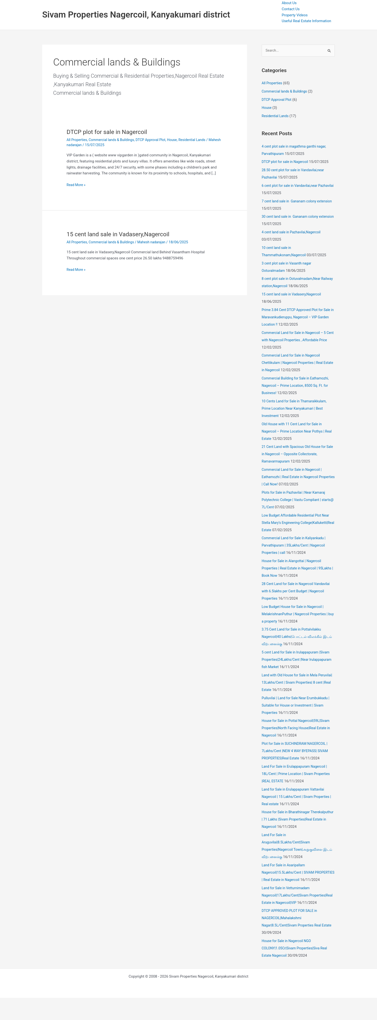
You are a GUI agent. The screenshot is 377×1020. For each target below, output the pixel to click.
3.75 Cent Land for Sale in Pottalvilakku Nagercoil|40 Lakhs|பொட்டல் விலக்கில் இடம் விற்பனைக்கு (294, 637)
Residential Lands (200, 140)
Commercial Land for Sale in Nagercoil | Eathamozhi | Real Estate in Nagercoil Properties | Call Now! (294, 477)
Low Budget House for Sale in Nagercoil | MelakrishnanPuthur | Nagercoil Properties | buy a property (297, 614)
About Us (289, 3)
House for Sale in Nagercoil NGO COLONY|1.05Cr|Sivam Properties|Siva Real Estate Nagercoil (297, 970)
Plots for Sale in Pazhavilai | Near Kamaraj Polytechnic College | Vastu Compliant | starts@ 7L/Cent (295, 500)
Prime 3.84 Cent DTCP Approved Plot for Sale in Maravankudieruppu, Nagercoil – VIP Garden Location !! (297, 317)
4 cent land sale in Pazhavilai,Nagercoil (293, 232)
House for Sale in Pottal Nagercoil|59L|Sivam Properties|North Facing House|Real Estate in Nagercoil (298, 728)
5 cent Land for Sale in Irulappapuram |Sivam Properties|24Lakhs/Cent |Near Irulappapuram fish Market (298, 660)
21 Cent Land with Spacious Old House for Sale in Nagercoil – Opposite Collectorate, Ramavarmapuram (296, 454)
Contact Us (291, 9)
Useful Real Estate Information (306, 21)
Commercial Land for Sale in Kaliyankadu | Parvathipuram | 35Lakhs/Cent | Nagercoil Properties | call (296, 545)
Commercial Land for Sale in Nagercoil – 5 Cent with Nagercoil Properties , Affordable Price (296, 340)
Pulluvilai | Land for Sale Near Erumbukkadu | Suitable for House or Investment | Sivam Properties (298, 705)
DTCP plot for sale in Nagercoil (110, 131)
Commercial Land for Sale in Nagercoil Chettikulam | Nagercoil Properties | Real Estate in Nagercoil (294, 363)
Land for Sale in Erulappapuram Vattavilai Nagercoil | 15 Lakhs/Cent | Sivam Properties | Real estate (298, 796)
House (179, 140)
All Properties (78, 140)
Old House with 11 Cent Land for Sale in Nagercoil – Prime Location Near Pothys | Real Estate (295, 431)
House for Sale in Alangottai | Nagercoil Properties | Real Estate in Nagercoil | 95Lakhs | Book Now (293, 568)
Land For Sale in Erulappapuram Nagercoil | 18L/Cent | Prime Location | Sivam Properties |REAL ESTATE (298, 774)
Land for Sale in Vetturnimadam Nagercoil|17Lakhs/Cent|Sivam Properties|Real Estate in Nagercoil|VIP (293, 910)
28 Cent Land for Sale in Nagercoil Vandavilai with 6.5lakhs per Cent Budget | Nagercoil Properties (298, 591)
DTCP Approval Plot (156, 140)
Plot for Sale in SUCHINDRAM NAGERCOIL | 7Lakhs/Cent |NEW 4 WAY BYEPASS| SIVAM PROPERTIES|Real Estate (297, 751)
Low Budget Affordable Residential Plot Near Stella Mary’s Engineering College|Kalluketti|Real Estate (298, 522)
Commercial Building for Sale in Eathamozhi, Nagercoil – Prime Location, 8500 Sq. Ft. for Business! (298, 386)
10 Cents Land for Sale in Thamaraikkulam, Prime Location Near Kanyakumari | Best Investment (296, 408)
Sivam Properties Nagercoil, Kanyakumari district (136, 15)
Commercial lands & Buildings (114, 140)
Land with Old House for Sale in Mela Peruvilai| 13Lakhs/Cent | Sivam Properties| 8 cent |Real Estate (298, 682)
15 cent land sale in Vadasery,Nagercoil (122, 234)
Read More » (77, 185)
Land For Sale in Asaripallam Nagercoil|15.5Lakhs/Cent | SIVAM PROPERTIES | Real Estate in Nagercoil (293, 880)
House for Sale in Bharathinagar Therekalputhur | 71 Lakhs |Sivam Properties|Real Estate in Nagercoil (290, 819)
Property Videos (295, 15)
